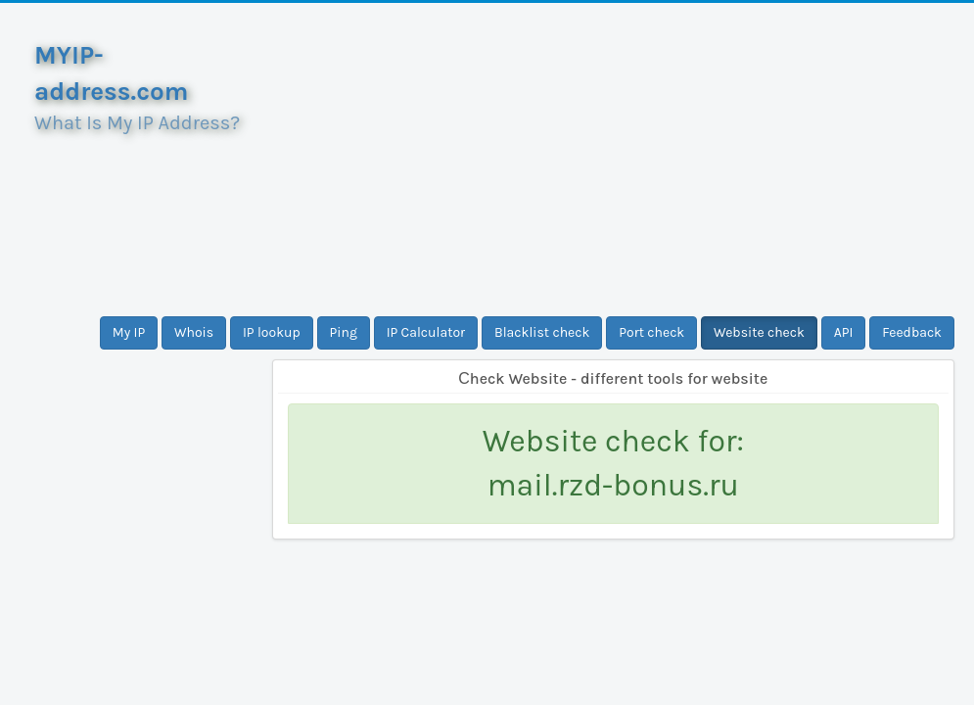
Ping (343, 332)
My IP (129, 332)
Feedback (912, 332)
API (844, 332)
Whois (193, 332)
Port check (651, 332)
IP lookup (272, 332)
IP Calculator (426, 332)
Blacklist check (541, 332)
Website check (759, 332)
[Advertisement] (613, 160)
